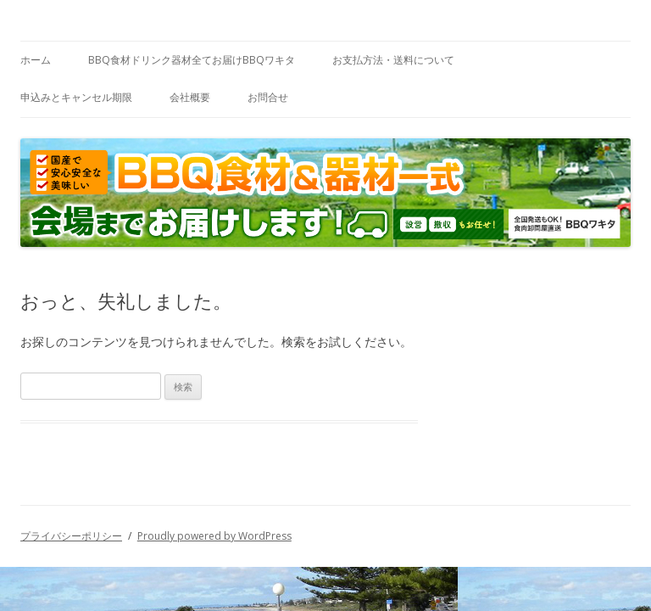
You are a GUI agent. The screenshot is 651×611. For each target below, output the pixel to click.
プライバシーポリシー (71, 536)
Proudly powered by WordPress (214, 536)
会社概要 (190, 97)
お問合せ (268, 97)
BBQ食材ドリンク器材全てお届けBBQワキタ (191, 60)
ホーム (35, 60)
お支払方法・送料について (393, 60)
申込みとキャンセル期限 (76, 97)
